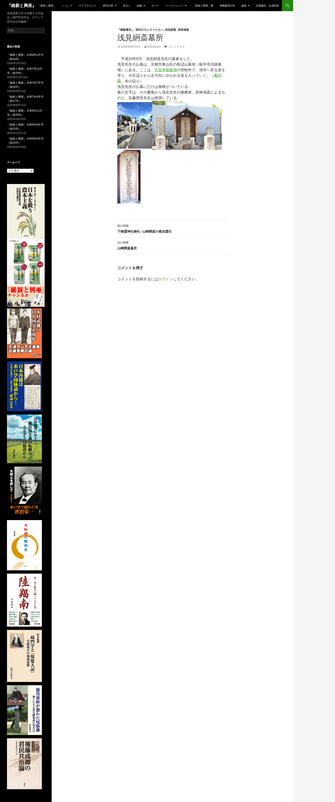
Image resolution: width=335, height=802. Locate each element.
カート (155, 5)
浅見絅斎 (170, 29)
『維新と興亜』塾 (203, 5)
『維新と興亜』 (21, 5)
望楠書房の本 (227, 5)
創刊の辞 (108, 5)
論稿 (243, 5)
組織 (139, 5)
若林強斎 (183, 29)
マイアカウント (88, 5)
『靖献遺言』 (125, 29)
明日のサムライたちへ (150, 29)
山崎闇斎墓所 (172, 245)
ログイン (165, 279)
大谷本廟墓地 (165, 70)
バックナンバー (174, 5)
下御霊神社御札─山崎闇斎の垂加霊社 (172, 228)
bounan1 (154, 46)
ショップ (67, 5)
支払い (127, 5)
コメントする (176, 46)
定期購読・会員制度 (267, 5)
